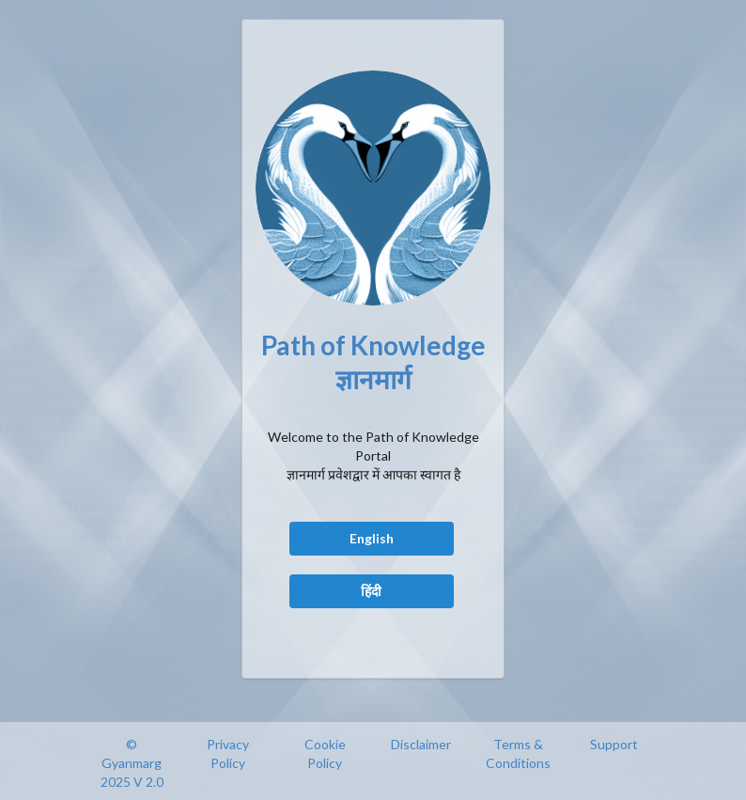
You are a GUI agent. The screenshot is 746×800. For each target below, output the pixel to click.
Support (614, 744)
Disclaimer (421, 744)
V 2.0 (148, 782)
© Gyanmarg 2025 (132, 763)
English (372, 538)
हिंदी (371, 591)
